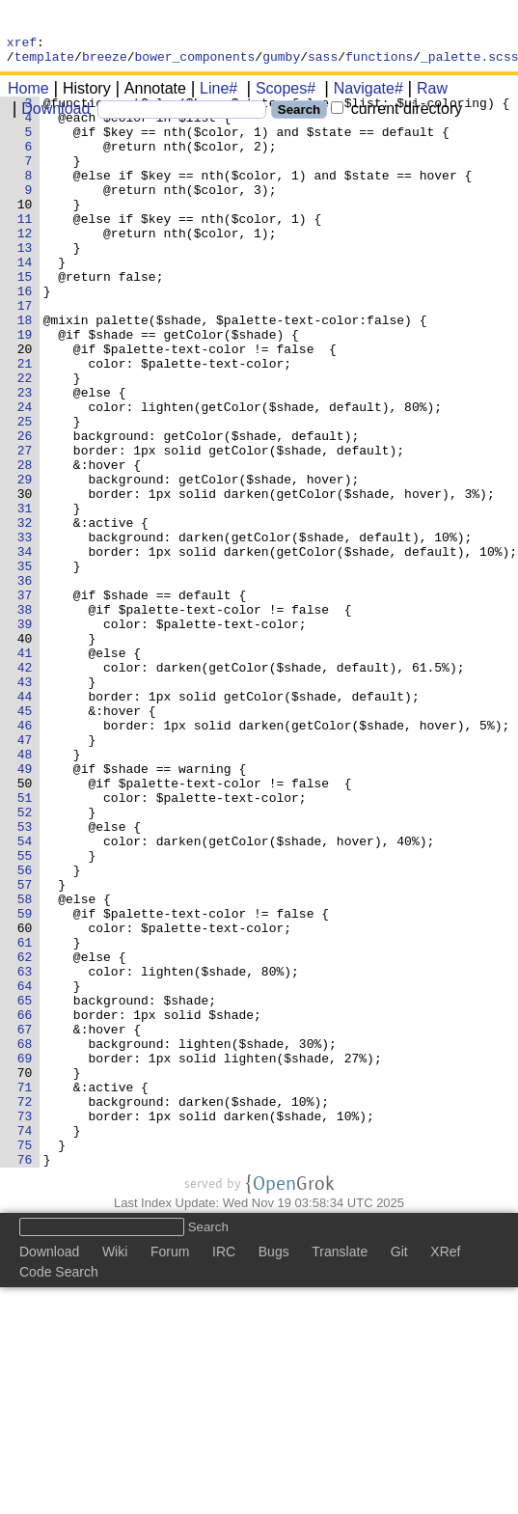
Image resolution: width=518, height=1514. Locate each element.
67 (28, 1222)
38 (28, 719)
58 (28, 1066)
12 (28, 267)
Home (28, 94)
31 (28, 597)
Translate (340, 1471)
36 (28, 684)
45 (28, 840)
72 (28, 1309)
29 (28, 562)
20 (28, 406)
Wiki (114, 1471)
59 (28, 1083)
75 (28, 1361)
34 (28, 649)
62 (28, 1135)
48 (28, 892)
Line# (211, 94)
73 (28, 1326)
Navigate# (361, 94)
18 (28, 371)
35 (28, 666)
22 (28, 441)
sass (323, 61)
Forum (169, 1471)
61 (28, 1118)
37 (28, 701)
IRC (223, 1471)
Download (49, 114)
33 (28, 632)
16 (28, 336)
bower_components (195, 61)
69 (28, 1257)
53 (28, 979)
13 (28, 284)
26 (28, 510)
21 (28, 423)
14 (28, 302)
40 (28, 753)
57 (28, 1049)
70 (28, 1274)
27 (28, 528)
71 (28, 1292)
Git (399, 1471)
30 (28, 580)
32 (28, 614)
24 (28, 475)
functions (379, 61)
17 (28, 354)
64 (28, 1170)
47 (28, 875)
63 (28, 1153)
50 (28, 927)
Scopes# (278, 94)
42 (28, 788)
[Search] (181, 115)
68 (28, 1240)
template (44, 61)
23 (28, 458)
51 (28, 944)
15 (28, 319)
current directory (396, 114)
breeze (104, 61)
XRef (445, 1471)
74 (28, 1344)
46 (28, 858)
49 (28, 910)
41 (28, 771)
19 (28, 389)
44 (28, 823)
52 (28, 962)
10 (28, 232)
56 (28, 1031)
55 (28, 1014)
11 (28, 250)
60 (28, 1101)
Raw (425, 94)
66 (28, 1205)
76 (28, 1379)
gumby (281, 61)
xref (22, 44)
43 (28, 805)
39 (28, 736)
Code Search (58, 1492)
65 (28, 1188)
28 (28, 545)
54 (28, 996)
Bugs (274, 1471)
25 (28, 493)
